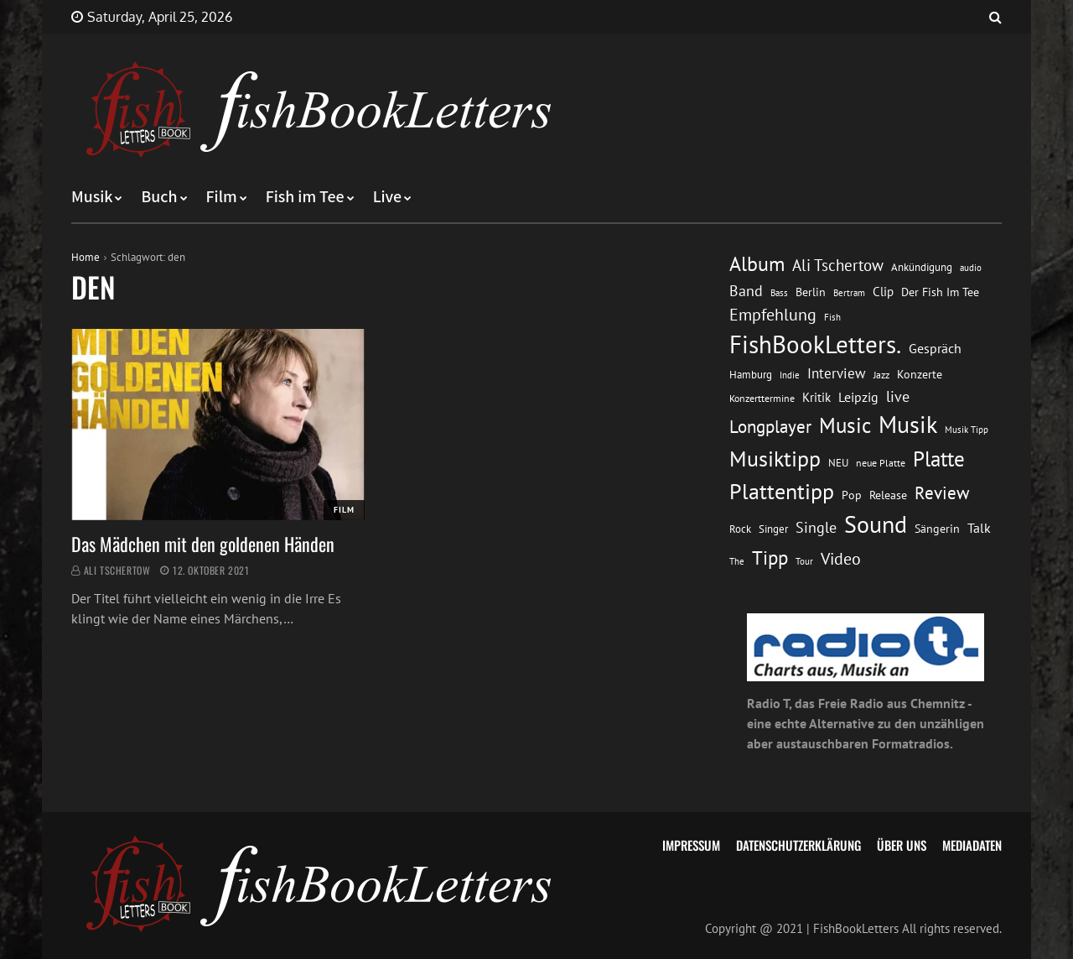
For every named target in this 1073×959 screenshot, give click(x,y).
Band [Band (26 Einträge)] (746, 290)
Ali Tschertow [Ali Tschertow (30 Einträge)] (838, 265)
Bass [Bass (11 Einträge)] (779, 292)
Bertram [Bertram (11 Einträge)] (849, 292)
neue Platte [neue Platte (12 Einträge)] (880, 462)
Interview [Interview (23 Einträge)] (836, 373)
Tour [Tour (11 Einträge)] (804, 561)
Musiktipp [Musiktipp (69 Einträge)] (775, 458)
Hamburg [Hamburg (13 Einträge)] (750, 374)
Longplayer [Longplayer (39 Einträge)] (770, 426)
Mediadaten (972, 845)
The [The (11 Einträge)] (736, 561)
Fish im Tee (305, 197)
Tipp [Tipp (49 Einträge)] (770, 557)
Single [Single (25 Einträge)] (816, 527)
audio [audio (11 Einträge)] (971, 267)
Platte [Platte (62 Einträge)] (939, 459)
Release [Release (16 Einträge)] (888, 495)
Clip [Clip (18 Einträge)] (883, 292)
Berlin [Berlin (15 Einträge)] (811, 292)
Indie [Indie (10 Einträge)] (790, 375)
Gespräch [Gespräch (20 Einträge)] (935, 348)
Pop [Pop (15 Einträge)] (852, 495)
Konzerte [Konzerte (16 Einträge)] (919, 374)
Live (387, 197)
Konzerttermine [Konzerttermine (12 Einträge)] (762, 398)
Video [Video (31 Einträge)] (841, 558)
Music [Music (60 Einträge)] (845, 425)
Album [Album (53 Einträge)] (757, 264)
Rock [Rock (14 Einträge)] (740, 528)
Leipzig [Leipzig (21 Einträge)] (858, 397)
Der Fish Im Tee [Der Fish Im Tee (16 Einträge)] (940, 292)
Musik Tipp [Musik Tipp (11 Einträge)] (966, 429)
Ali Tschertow (117, 570)
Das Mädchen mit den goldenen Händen (202, 543)
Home (85, 257)
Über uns (901, 845)
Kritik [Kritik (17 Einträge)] (816, 397)
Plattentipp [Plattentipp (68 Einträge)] (781, 491)
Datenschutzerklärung (798, 845)
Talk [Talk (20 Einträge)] (979, 527)
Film (221, 197)
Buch (159, 197)
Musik (91, 197)
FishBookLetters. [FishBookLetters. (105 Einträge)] (815, 344)
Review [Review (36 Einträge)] (942, 493)
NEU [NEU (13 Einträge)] (838, 463)
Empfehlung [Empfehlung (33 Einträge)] (772, 314)
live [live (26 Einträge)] (898, 396)
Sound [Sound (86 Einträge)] (875, 524)
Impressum (691, 845)
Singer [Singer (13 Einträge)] (773, 529)
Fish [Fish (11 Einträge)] (832, 316)
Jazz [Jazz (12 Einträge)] (881, 374)
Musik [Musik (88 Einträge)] (908, 424)
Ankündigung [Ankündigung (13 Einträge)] (921, 267)
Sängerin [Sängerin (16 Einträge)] (937, 528)
